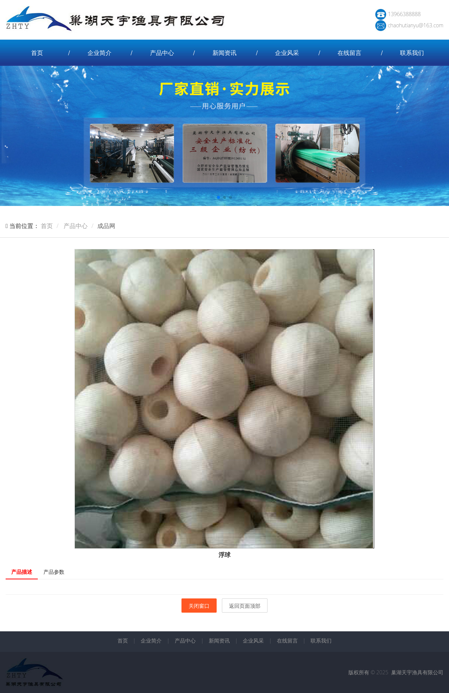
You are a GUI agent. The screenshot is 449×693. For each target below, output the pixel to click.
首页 (37, 53)
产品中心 (162, 53)
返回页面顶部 (244, 605)
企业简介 (100, 53)
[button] (218, 197)
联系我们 (412, 53)
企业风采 (287, 53)
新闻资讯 (224, 53)
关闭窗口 (199, 605)
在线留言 (349, 53)
